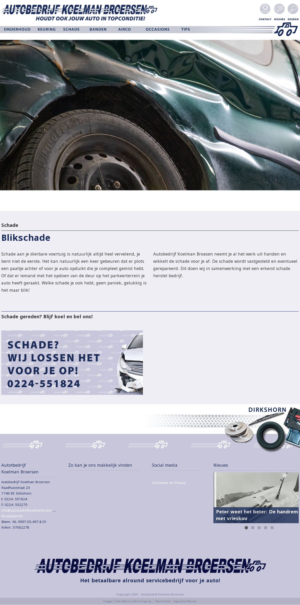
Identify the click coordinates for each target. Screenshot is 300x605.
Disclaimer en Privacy (169, 483)
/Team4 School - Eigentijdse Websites (175, 601)
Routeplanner (12, 516)
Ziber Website (123, 601)
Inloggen (108, 601)
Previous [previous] (220, 498)
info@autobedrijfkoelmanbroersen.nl (30, 510)
